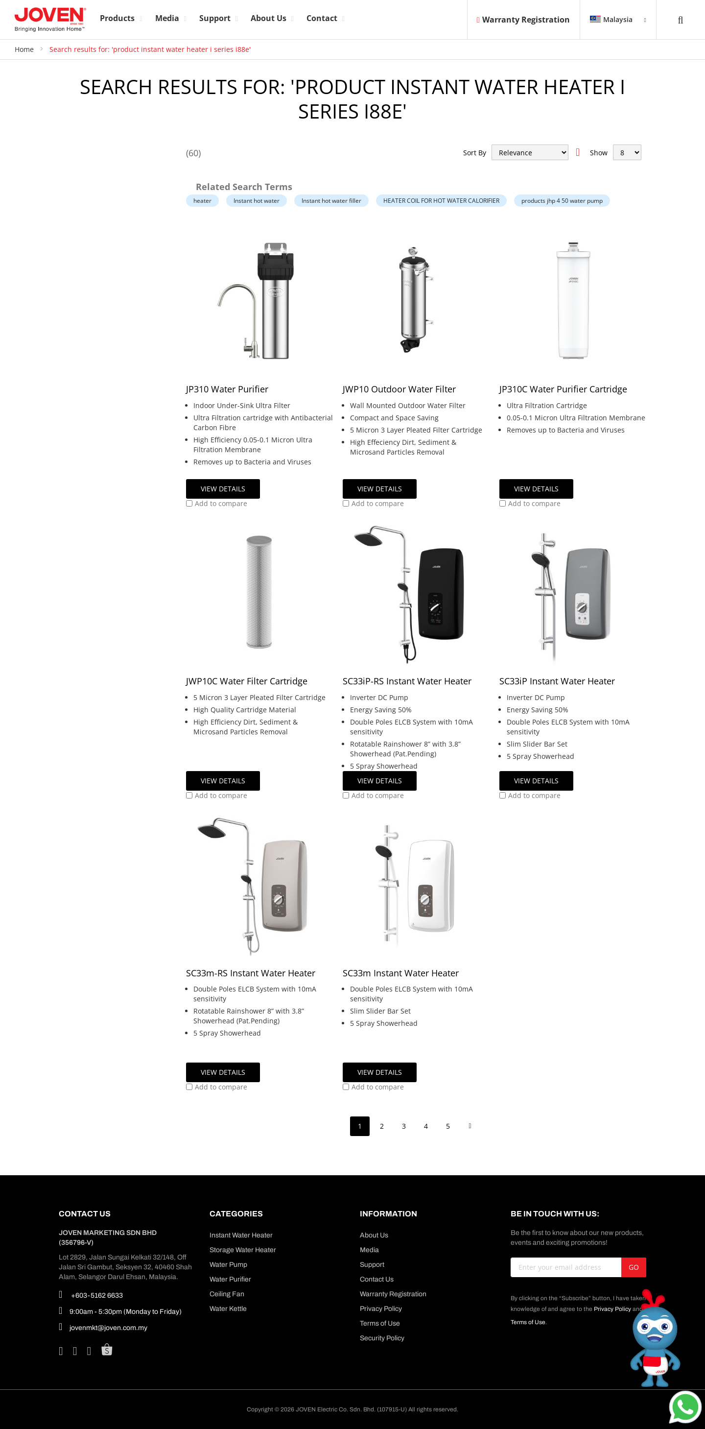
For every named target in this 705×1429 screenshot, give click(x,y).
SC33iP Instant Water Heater (557, 681)
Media (369, 1250)
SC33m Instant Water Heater (401, 973)
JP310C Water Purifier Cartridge (563, 389)
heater (202, 200)
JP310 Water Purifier (227, 389)
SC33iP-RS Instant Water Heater (407, 681)
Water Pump (228, 1264)
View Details (223, 488)
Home (25, 49)
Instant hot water (257, 200)
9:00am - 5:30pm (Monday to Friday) (120, 1310)
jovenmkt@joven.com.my (103, 1326)
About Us (374, 1235)
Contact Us (377, 1279)
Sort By (474, 152)
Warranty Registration (523, 19)
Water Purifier (230, 1279)
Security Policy (382, 1338)
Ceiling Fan (227, 1294)
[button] (216, 504)
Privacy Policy (381, 1308)
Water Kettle (228, 1308)
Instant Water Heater (241, 1235)
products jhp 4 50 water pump (562, 200)
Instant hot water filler (331, 200)
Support (372, 1264)
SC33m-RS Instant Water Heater (250, 973)
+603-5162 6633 (91, 1294)
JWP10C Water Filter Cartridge (246, 681)
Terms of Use (380, 1323)
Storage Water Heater (243, 1250)
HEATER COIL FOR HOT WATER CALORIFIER (441, 200)
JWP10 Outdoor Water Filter (399, 389)
